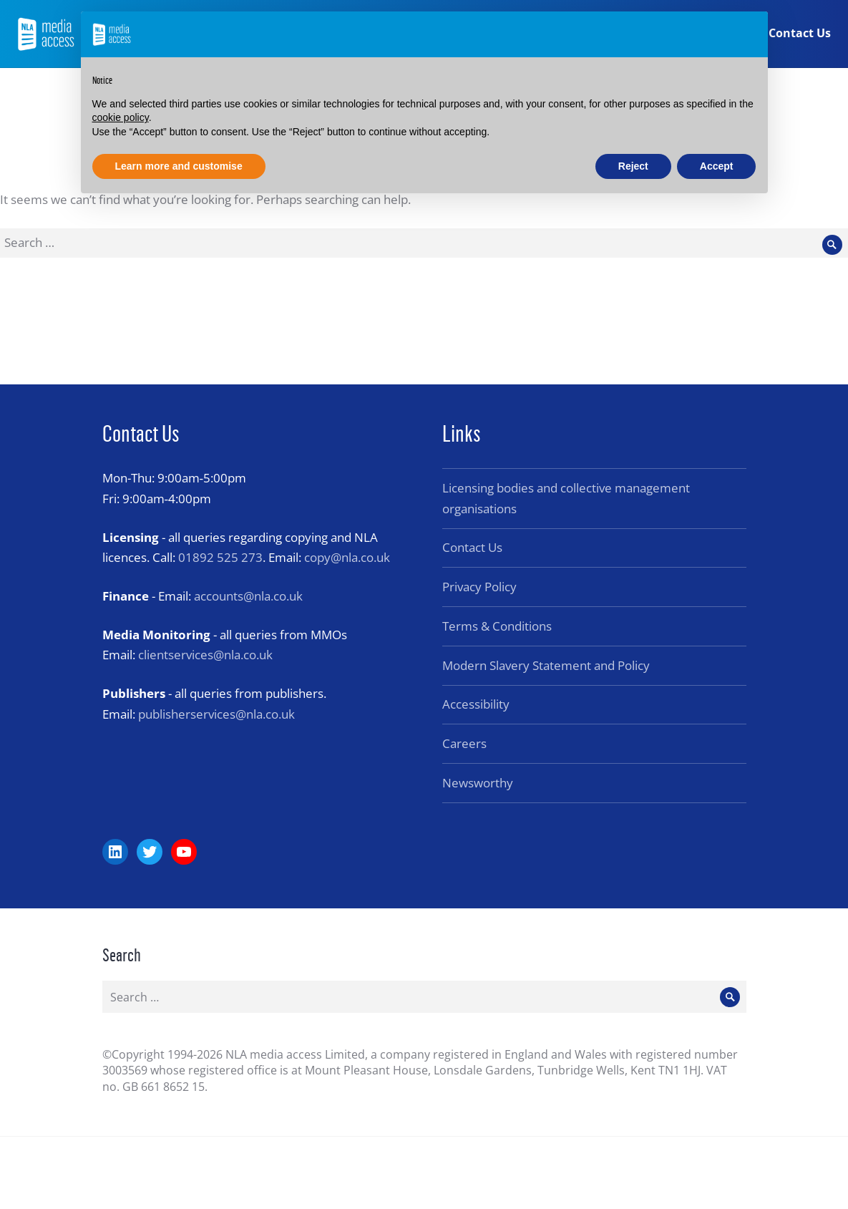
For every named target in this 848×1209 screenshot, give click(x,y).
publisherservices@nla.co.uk (216, 714)
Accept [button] (717, 166)
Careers (464, 743)
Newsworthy (477, 783)
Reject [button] (633, 166)
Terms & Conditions (497, 626)
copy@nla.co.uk (347, 557)
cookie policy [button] (120, 117)
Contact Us (799, 34)
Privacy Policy (479, 586)
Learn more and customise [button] (179, 166)
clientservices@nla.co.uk (205, 654)
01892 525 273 (220, 557)
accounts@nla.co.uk (248, 596)
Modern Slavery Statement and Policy (546, 665)
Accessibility (476, 704)
